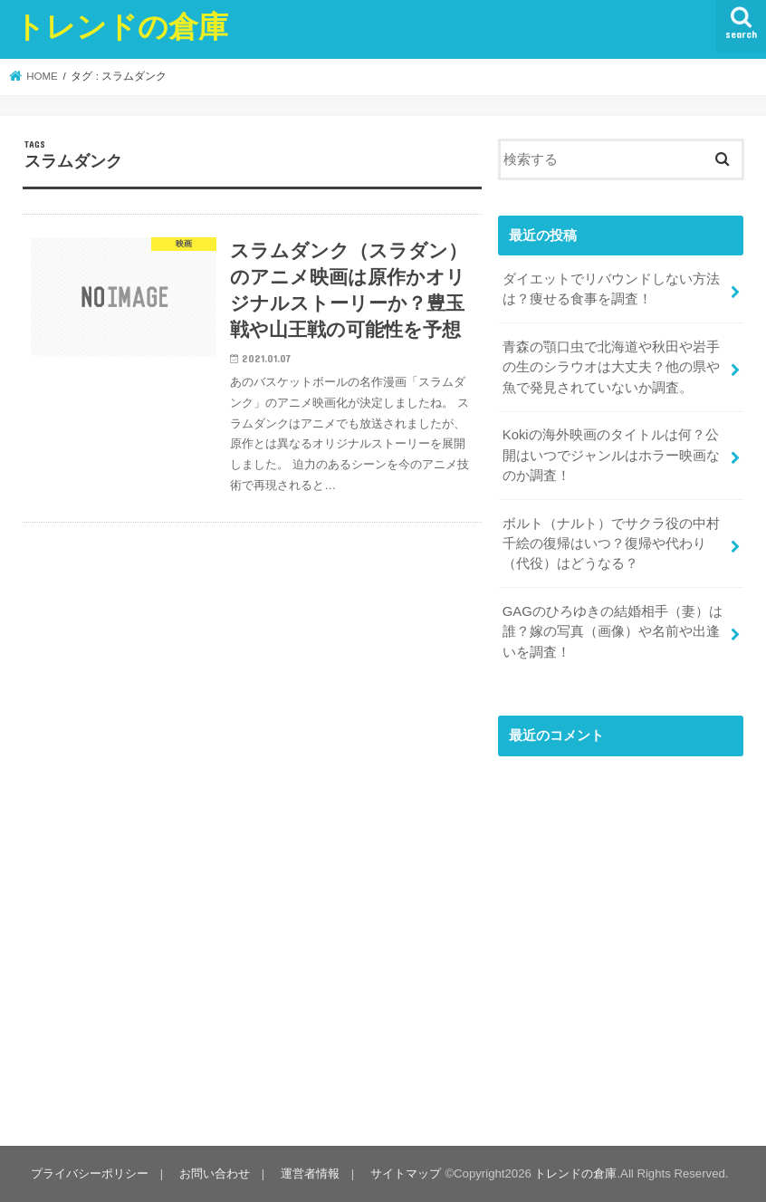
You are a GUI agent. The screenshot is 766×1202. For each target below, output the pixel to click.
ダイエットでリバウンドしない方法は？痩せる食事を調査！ (611, 289)
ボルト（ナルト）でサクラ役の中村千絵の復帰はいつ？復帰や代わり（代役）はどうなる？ (611, 543)
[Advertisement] (620, 950)
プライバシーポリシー (89, 1173)
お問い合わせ (214, 1173)
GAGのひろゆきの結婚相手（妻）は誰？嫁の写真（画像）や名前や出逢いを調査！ (613, 631)
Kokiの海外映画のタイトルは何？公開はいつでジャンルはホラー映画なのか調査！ (611, 455)
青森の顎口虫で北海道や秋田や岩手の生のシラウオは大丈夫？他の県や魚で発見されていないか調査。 (611, 367)
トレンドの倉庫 (121, 25)
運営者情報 (310, 1173)
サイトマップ (405, 1173)
